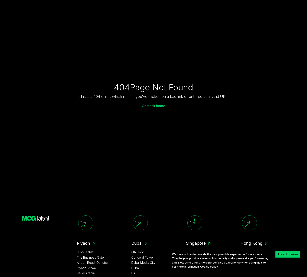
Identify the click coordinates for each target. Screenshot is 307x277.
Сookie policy (209, 266)
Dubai (136, 243)
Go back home (153, 106)
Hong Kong (251, 243)
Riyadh (83, 243)
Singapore (196, 243)
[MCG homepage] (35, 218)
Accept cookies (288, 254)
